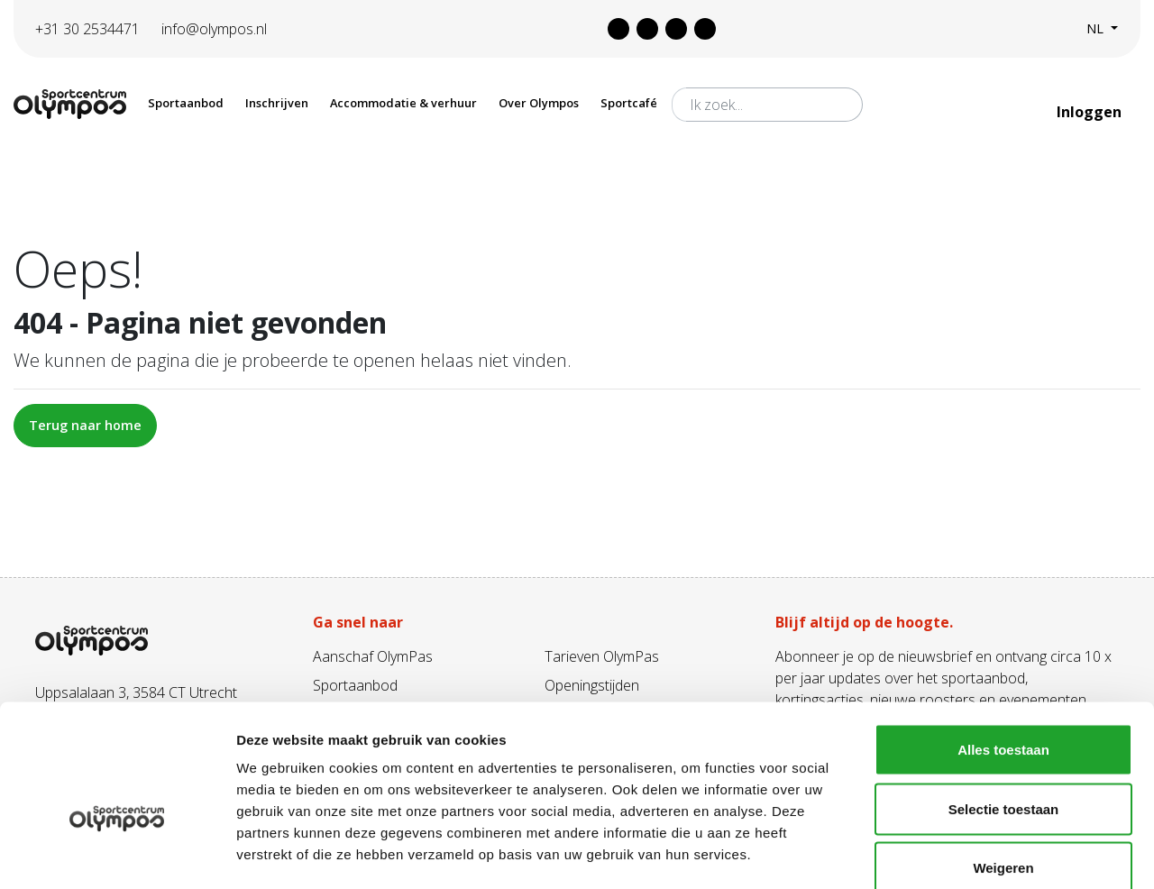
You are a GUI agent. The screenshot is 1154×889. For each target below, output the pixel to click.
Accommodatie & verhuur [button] (403, 103)
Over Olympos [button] (539, 103)
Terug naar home (85, 425)
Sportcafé (628, 103)
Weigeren (1003, 770)
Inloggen (1091, 112)
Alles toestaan (1003, 652)
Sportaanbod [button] (186, 103)
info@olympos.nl (214, 29)
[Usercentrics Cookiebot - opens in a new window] (117, 853)
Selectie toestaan (1003, 711)
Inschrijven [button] (276, 103)
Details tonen (974, 853)
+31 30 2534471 (87, 29)
